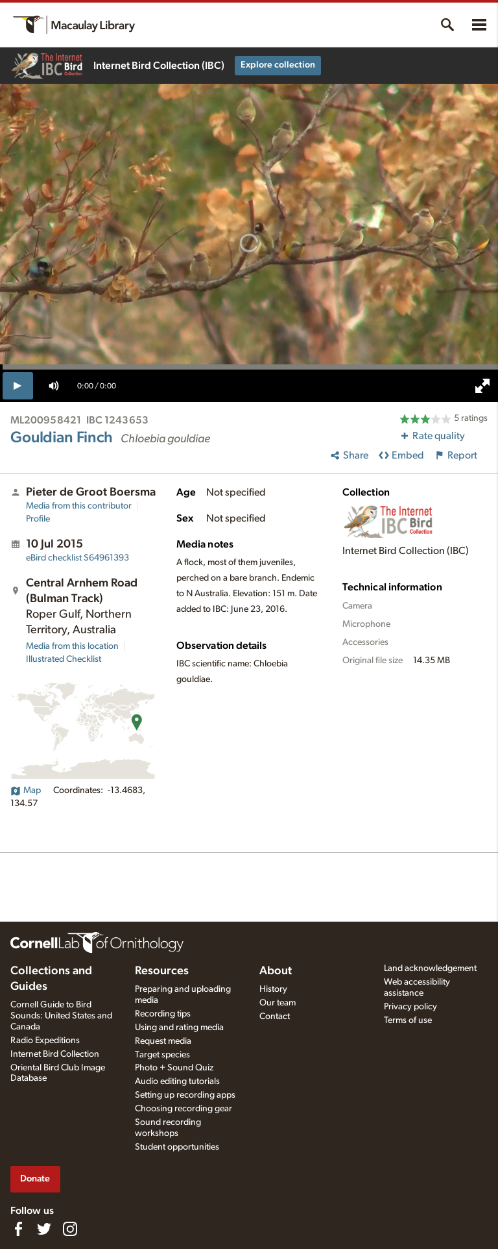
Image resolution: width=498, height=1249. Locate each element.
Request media (163, 1041)
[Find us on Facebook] (18, 1229)
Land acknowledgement (430, 968)
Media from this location (72, 646)
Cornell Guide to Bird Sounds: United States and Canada (61, 1015)
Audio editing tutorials (177, 1081)
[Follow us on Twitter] (44, 1229)
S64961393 (77, 557)
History (273, 989)
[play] (18, 385)
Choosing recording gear (183, 1108)
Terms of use (408, 1020)
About (275, 971)
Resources (162, 971)
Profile (38, 519)
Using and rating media (179, 1027)
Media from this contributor (79, 506)
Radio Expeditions (45, 1040)
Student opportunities (177, 1147)
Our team (277, 1002)
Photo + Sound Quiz (174, 1067)
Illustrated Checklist (63, 659)
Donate (35, 1178)
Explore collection (278, 64)
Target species (162, 1054)
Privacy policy (410, 1006)
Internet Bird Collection (54, 1054)
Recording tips (163, 1013)
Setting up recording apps (185, 1095)
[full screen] (482, 385)
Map (25, 790)
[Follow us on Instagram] (70, 1229)
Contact (274, 1016)
